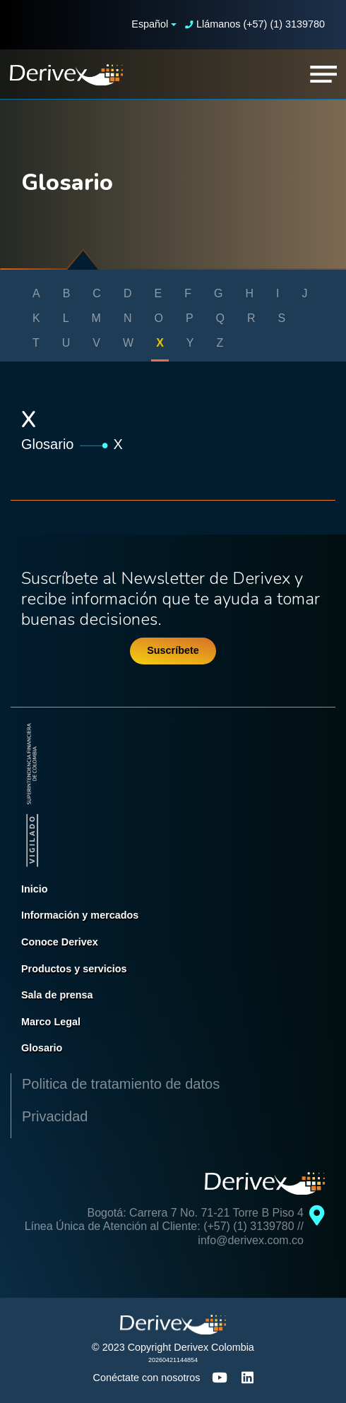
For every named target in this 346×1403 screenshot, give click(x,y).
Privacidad (55, 1116)
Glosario (47, 444)
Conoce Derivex (59, 942)
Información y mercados (79, 915)
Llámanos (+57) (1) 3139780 (255, 24)
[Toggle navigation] (323, 74)
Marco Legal (50, 1021)
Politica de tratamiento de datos (121, 1084)
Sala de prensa (57, 995)
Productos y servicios (74, 968)
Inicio (34, 889)
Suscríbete (173, 650)
